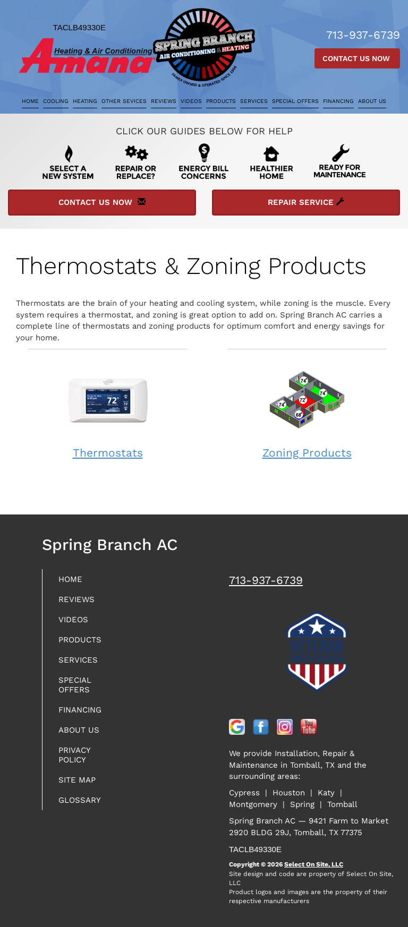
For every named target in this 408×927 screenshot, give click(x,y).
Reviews (163, 101)
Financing (338, 101)
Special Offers (295, 101)
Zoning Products (307, 409)
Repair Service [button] (306, 202)
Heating (85, 101)
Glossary (79, 800)
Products (221, 101)
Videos (191, 101)
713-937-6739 (266, 580)
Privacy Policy (74, 755)
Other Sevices (124, 101)
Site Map (77, 780)
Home (30, 101)
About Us (372, 101)
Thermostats (108, 409)
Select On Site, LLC (313, 864)
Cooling (56, 101)
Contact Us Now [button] (357, 58)
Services (254, 101)
